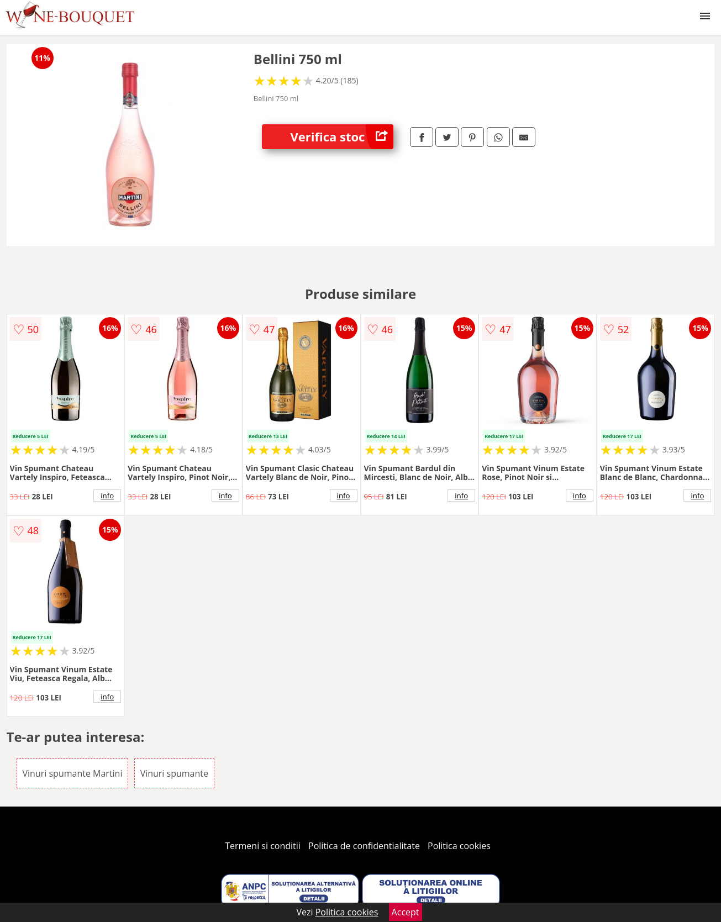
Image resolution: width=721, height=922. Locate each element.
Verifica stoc (341, 136)
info (107, 495)
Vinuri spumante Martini (73, 773)
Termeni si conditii (263, 846)
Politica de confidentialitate (364, 846)
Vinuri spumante (174, 773)
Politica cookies (459, 846)
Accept (405, 912)
